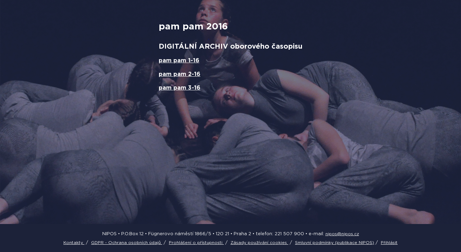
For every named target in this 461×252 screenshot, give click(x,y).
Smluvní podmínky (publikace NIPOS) (334, 242)
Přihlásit (389, 242)
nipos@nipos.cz (342, 233)
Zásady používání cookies (259, 242)
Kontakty (73, 242)
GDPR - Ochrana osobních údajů (126, 242)
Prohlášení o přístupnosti (196, 242)
